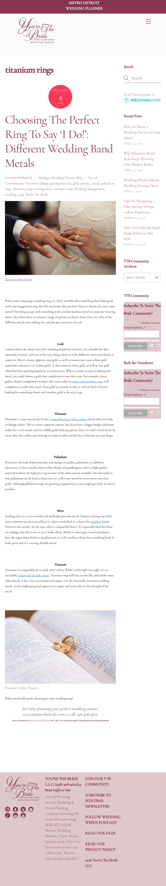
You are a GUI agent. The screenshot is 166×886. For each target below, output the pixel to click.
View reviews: (141, 94)
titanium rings (63, 189)
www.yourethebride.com (39, 721)
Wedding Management (89, 189)
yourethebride (18, 178)
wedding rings (14, 194)
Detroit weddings (36, 183)
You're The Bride (37, 194)
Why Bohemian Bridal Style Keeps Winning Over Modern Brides (139, 159)
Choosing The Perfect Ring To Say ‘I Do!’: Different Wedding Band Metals (59, 141)
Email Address (135, 328)
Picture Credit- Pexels (18, 279)
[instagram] (8, 809)
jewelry (85, 183)
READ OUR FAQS (100, 833)
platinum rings (23, 189)
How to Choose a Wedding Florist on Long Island (142, 132)
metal (95, 183)
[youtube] (24, 814)
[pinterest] (31, 809)
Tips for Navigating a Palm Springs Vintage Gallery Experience (139, 206)
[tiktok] (8, 814)
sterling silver (43, 189)
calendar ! (71, 858)
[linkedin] (16, 814)
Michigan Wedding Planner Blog (60, 178)
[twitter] (24, 809)
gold (76, 183)
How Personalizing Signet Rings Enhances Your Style (142, 233)
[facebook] (16, 809)
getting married (60, 183)
